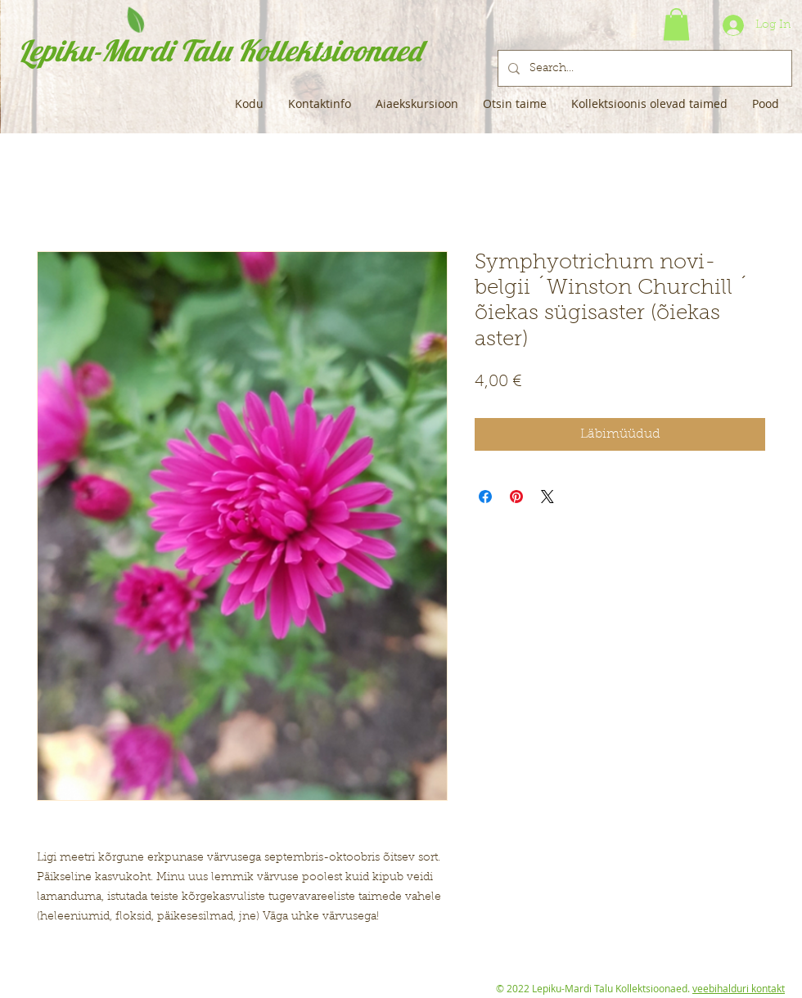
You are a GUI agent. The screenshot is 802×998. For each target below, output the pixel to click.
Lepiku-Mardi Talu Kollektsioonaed (219, 50)
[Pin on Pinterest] (516, 496)
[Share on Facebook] (485, 496)
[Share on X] (547, 496)
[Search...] (643, 68)
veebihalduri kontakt (738, 988)
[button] (676, 24)
